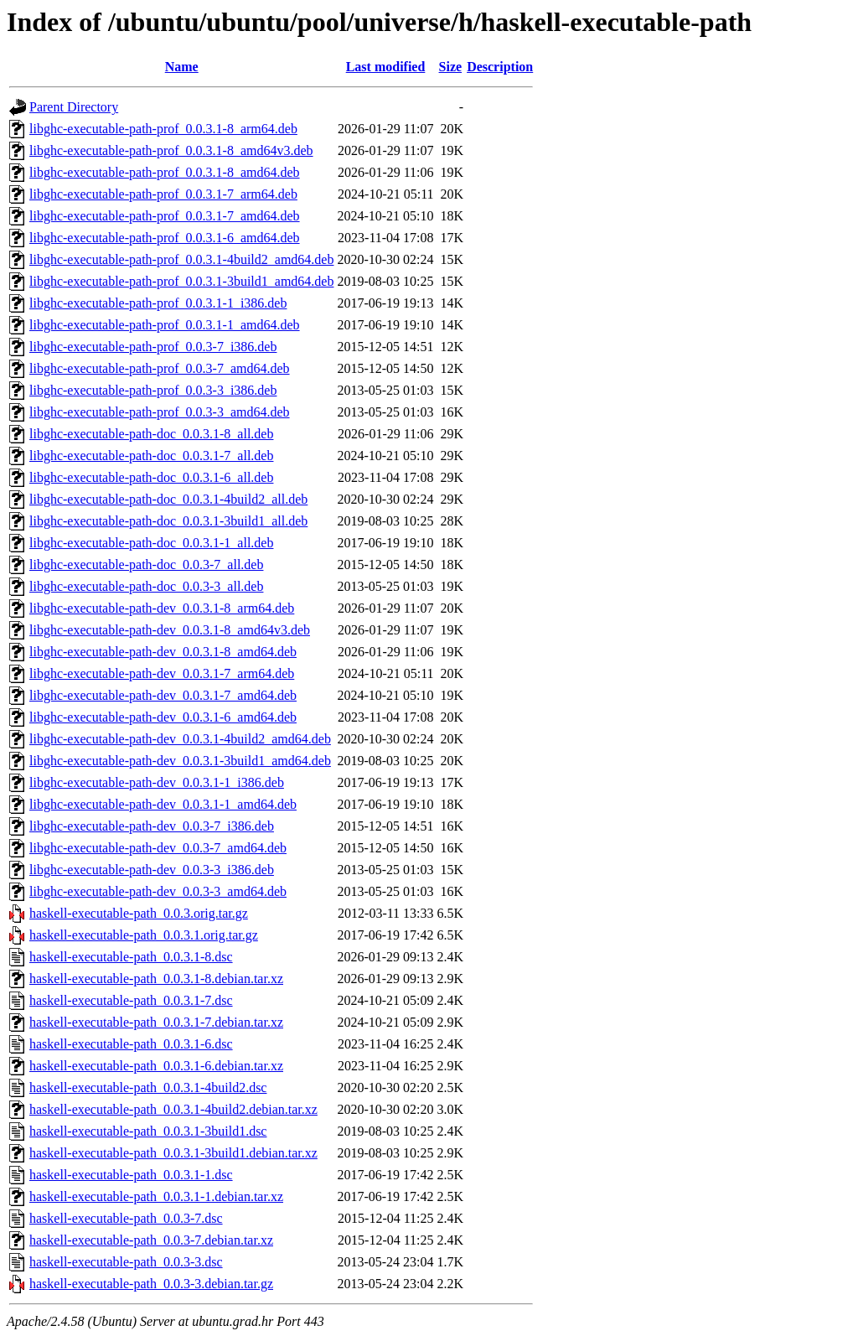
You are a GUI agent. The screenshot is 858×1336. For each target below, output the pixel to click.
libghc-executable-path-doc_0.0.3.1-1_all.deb (151, 543)
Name (182, 67)
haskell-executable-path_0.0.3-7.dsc (126, 1218)
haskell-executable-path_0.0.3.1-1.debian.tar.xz (156, 1196)
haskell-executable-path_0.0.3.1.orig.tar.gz (143, 935)
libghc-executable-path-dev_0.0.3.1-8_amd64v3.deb (169, 630)
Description (500, 67)
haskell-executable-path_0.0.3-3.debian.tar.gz (151, 1283)
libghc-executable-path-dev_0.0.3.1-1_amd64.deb (163, 804)
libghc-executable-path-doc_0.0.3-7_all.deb (146, 564)
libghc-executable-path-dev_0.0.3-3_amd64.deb (158, 891)
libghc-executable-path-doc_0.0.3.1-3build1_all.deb (168, 521)
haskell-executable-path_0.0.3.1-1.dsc (131, 1175)
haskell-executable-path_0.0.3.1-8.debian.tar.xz (156, 978)
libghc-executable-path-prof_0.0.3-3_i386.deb (153, 390)
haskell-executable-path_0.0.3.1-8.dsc (131, 957)
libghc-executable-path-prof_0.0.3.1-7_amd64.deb (164, 216)
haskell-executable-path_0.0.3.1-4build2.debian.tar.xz (173, 1109)
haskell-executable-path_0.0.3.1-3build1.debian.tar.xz (173, 1153)
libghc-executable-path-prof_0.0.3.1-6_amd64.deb (164, 237)
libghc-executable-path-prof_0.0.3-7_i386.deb (153, 346)
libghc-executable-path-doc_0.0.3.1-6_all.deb (151, 477)
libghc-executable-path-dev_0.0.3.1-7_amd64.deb (163, 695)
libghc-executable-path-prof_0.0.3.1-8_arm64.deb (163, 129)
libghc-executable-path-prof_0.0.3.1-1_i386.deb (158, 303)
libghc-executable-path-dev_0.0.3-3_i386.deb (151, 869)
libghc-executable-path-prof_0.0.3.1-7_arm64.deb (163, 194)
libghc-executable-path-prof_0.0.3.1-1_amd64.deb (164, 325)
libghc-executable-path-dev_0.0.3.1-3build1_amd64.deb (180, 760)
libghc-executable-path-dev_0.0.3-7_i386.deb (151, 826)
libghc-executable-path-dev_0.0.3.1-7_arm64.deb (161, 673)
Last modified (386, 67)
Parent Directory (73, 107)
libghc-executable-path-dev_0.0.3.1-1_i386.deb (156, 782)
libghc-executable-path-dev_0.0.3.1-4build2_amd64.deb (180, 739)
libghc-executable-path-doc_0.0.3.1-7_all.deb (151, 455)
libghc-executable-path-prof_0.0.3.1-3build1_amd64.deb (181, 281)
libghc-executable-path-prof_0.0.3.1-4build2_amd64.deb (181, 259)
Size (451, 67)
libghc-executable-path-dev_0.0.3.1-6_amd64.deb (163, 717)
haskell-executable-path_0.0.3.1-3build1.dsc (147, 1131)
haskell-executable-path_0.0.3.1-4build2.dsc (147, 1087)
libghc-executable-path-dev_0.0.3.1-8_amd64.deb (163, 652)
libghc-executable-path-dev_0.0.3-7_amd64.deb (158, 848)
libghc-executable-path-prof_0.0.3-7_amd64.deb (159, 368)
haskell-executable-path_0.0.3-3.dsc (126, 1262)
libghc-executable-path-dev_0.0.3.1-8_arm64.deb (161, 608)
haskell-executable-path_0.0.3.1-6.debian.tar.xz (156, 1066)
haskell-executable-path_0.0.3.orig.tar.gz (138, 913)
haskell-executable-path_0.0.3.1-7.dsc (131, 1000)
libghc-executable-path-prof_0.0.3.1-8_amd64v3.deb (171, 150)
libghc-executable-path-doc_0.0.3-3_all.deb (146, 586)
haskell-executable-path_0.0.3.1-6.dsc (131, 1044)
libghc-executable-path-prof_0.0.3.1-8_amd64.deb (164, 172)
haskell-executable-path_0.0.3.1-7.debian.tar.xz (156, 1022)
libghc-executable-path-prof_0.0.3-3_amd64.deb (159, 412)
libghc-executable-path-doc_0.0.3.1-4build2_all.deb (168, 499)
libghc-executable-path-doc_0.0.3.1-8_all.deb (151, 434)
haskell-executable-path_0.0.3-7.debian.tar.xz (151, 1240)
